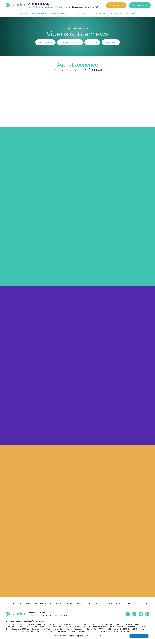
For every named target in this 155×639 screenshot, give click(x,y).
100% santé (131, 13)
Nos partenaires (24, 604)
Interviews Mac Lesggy (70, 42)
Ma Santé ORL (111, 42)
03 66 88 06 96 (139, 5)
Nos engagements (39, 13)
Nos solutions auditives (81, 13)
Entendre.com (130, 604)
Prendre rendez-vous (139, 636)
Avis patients (117, 13)
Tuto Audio (92, 42)
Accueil (11, 604)
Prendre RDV (116, 5)
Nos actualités (56, 604)
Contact (99, 604)
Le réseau (143, 604)
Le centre (23, 13)
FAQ (89, 604)
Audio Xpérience (45, 42)
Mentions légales (114, 604)
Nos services (102, 13)
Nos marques (40, 604)
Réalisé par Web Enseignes (64, 636)
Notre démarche (59, 13)
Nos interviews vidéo (75, 604)
